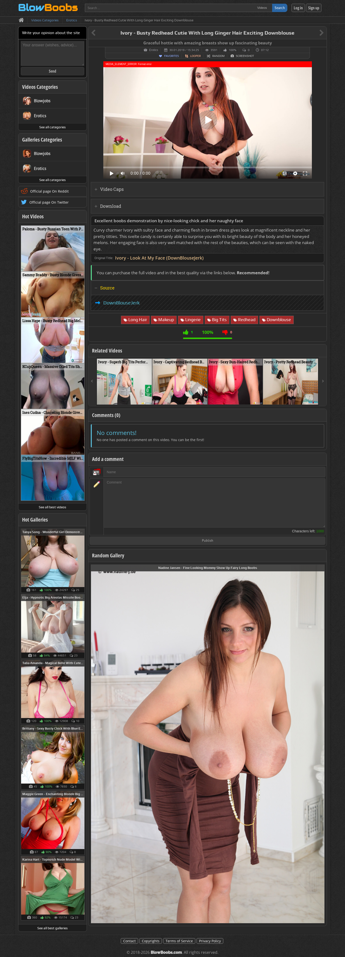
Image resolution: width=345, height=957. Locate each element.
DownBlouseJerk (121, 303)
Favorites (171, 56)
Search (280, 8)
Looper (195, 56)
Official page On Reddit (49, 191)
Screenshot (245, 56)
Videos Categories (40, 86)
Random (218, 56)
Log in (298, 8)
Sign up (313, 8)
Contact (129, 941)
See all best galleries (52, 928)
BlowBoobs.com (166, 952)
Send (52, 71)
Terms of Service (179, 941)
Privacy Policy (210, 941)
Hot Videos (33, 216)
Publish (207, 541)
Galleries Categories (42, 139)
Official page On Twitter (49, 202)
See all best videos (52, 507)
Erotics (153, 50)
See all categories (52, 127)
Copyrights (150, 941)
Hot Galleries (35, 519)
